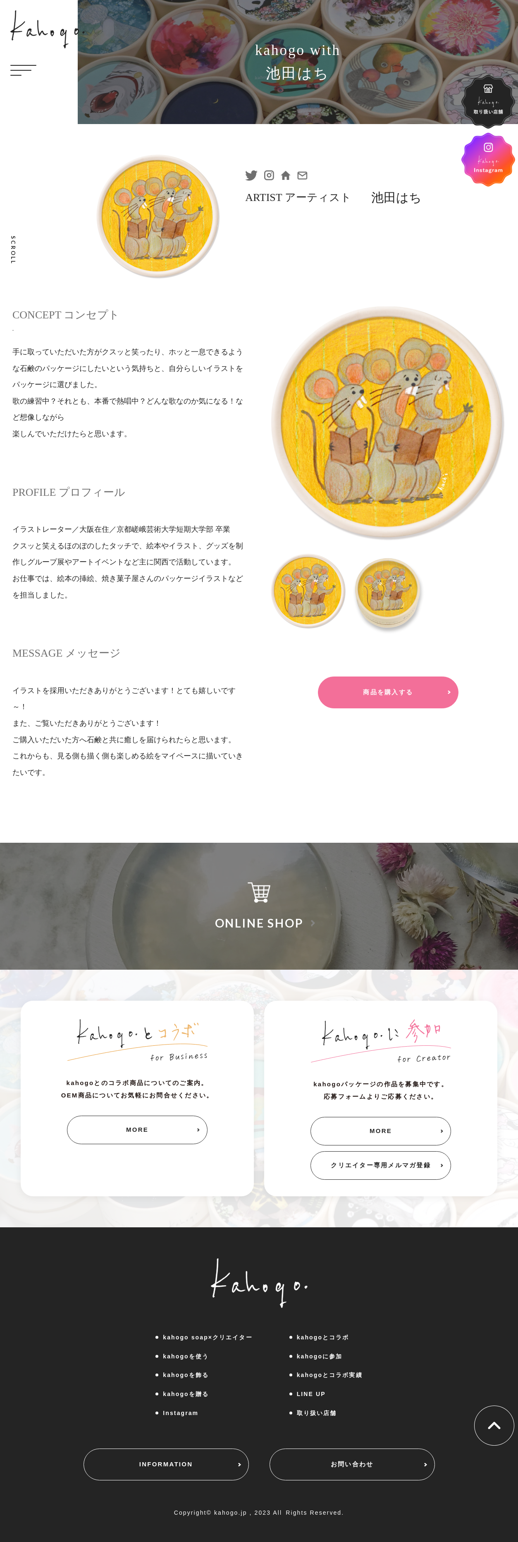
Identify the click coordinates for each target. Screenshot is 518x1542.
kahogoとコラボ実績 (330, 1375)
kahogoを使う (186, 1356)
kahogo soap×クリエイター (207, 1337)
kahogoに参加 (320, 1356)
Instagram (180, 1413)
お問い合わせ (352, 1464)
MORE (137, 1129)
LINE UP (311, 1394)
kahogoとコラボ (323, 1337)
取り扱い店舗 (317, 1413)
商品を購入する (388, 692)
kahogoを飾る (186, 1375)
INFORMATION (166, 1464)
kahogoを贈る (186, 1394)
